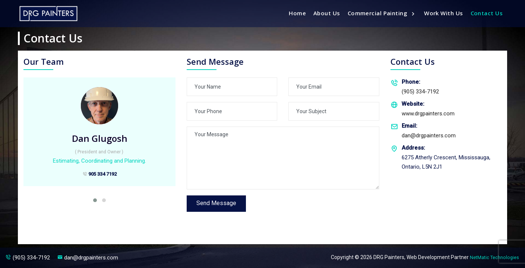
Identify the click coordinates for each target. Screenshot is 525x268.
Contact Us (487, 13)
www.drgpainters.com (422, 108)
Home (297, 13)
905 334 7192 (100, 175)
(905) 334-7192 (414, 86)
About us (326, 13)
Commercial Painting (378, 13)
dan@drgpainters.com (423, 130)
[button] (95, 200)
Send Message (218, 203)
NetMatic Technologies (492, 257)
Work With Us (443, 13)
